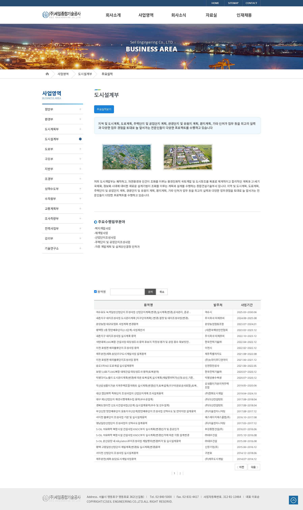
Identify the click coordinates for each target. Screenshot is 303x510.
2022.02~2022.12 (247, 348)
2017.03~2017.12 (247, 423)
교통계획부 (52, 209)
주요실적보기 (104, 109)
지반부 (49, 169)
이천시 (208, 348)
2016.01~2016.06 (247, 429)
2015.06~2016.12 (247, 447)
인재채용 (244, 15)
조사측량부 (52, 219)
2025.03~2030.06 (247, 312)
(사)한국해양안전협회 (216, 330)
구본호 (208, 453)
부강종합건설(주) (214, 429)
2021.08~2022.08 (247, 354)
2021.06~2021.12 (247, 360)
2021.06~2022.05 (247, 366)
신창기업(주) (211, 447)
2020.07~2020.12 (247, 372)
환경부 (49, 119)
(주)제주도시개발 (214, 459)
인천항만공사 (212, 366)
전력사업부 (52, 228)
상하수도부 (52, 189)
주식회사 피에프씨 (215, 318)
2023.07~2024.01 (247, 324)
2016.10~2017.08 (247, 417)
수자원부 (50, 199)
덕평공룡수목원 (213, 377)
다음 (254, 467)
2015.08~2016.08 (247, 441)
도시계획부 (52, 129)
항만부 (49, 109)
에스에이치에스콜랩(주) (217, 417)
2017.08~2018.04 (247, 399)
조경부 (49, 179)
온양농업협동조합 (214, 324)
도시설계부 (52, 139)
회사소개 (113, 15)
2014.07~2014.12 (247, 459)
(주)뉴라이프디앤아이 (216, 360)
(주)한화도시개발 (214, 393)
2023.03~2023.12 (247, 330)
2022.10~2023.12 (247, 336)
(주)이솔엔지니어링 (215, 411)
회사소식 (178, 15)
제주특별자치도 (213, 354)
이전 (240, 467)
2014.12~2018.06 (247, 453)
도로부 (49, 149)
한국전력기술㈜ (213, 342)
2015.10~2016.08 (247, 435)
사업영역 (63, 74)
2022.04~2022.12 (247, 342)
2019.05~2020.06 (247, 385)
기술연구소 (52, 248)
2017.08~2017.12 (247, 411)
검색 (150, 292)
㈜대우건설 (211, 435)
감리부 (49, 238)
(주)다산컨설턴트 (214, 399)
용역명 (101, 292)
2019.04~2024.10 (247, 393)
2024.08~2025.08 (247, 318)
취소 (162, 292)
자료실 (211, 15)
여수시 (208, 312)
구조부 (49, 159)
